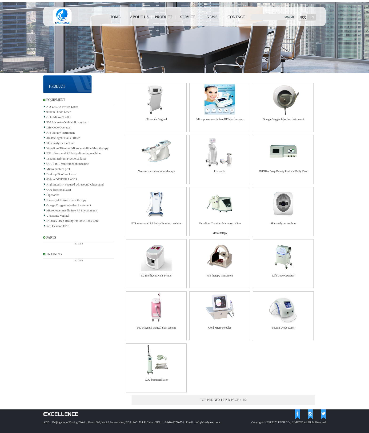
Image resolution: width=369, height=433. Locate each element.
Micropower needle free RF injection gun (71, 210)
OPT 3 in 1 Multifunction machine (67, 163)
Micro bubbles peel (58, 169)
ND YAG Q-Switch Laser (62, 106)
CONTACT (236, 17)
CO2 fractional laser (58, 189)
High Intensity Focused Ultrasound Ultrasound (75, 184)
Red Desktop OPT (57, 226)
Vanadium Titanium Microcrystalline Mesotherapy (77, 148)
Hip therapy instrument (60, 132)
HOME (114, 17)
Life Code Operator (58, 127)
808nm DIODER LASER (62, 179)
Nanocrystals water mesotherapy (66, 200)
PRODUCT (163, 17)
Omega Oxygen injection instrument (68, 205)
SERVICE (187, 17)
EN (311, 17)
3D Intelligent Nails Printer (63, 138)
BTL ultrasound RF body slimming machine (73, 153)
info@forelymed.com (208, 422)
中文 (303, 17)
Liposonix (52, 195)
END (226, 400)
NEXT (218, 400)
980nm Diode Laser (58, 112)
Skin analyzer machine (60, 143)
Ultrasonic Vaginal (57, 215)
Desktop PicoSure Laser (61, 174)
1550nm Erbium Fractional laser (66, 158)
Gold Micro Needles (58, 117)
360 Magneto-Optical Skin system (67, 122)
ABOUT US (139, 17)
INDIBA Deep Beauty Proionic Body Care (72, 221)
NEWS (212, 17)
